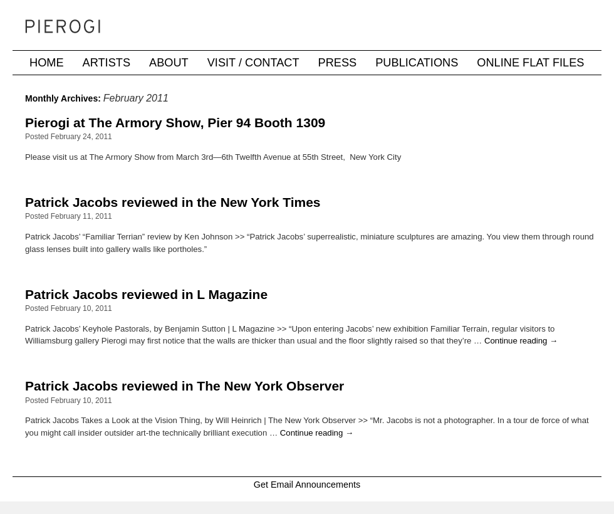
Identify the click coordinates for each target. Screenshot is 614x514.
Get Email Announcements (307, 485)
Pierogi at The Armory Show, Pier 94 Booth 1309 (175, 122)
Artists (106, 62)
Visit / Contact (253, 62)
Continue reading (521, 340)
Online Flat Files (530, 62)
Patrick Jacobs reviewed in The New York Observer (184, 386)
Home (46, 62)
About (169, 62)
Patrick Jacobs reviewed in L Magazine (146, 294)
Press (337, 62)
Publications (416, 62)
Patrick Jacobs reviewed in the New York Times (173, 202)
